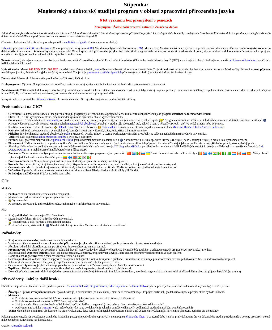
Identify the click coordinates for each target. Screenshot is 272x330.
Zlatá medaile (109, 127)
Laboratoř (6, 48)
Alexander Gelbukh (77, 286)
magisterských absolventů (81, 123)
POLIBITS (23, 149)
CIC (90, 48)
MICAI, (135, 146)
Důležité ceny (65, 127)
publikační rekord (63, 139)
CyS (261, 146)
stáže (67, 133)
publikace (234, 60)
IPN (140, 48)
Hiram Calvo (139, 286)
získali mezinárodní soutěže (50, 136)
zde (97, 69)
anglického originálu (75, 42)
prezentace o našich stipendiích (104, 72)
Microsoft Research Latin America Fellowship (198, 127)
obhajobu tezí (249, 60)
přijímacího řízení (46, 99)
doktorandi (52, 120)
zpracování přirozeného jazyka (35, 48)
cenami (47, 307)
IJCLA (12, 149)
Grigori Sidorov (98, 286)
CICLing (119, 146)
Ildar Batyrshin (117, 286)
